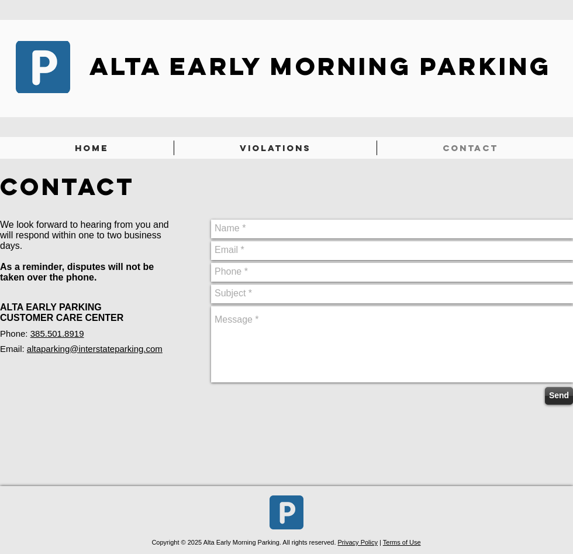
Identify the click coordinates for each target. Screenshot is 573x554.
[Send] (559, 396)
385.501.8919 (57, 333)
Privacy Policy (358, 542)
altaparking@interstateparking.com (95, 349)
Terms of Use (402, 542)
